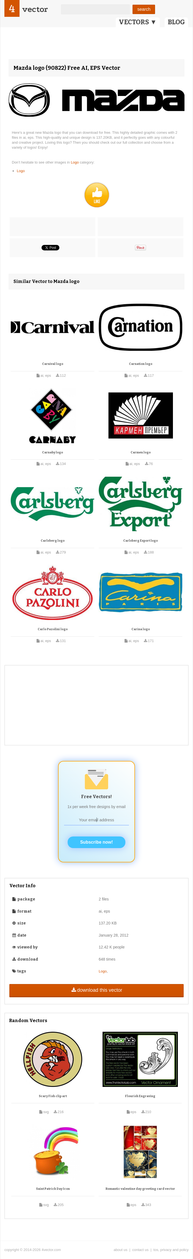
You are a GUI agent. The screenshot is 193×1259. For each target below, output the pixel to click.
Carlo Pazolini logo (53, 629)
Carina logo (140, 629)
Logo (75, 162)
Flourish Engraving (140, 1096)
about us (120, 1250)
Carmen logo (141, 452)
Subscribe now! (96, 842)
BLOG (176, 22)
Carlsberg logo (53, 540)
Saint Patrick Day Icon (53, 1189)
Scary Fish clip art (53, 1096)
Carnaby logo (52, 452)
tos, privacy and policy (171, 1250)
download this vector (96, 990)
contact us (140, 1250)
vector (35, 9)
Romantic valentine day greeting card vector (140, 1189)
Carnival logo (52, 364)
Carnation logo (140, 364)
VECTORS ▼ (138, 22)
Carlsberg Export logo (140, 540)
